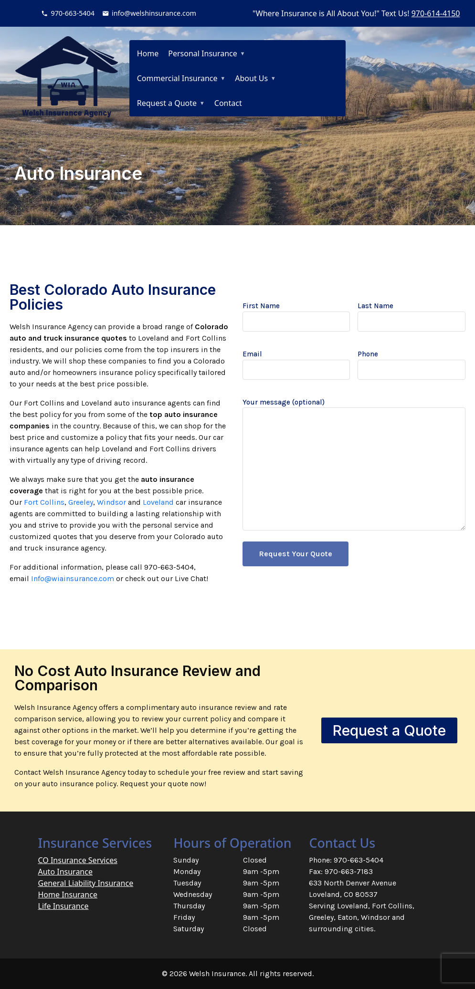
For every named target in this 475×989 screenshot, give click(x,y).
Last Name (411, 314)
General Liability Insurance (86, 883)
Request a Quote (167, 103)
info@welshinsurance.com (154, 13)
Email (296, 362)
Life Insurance (63, 906)
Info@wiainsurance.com (72, 578)
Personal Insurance (202, 53)
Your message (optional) (354, 465)
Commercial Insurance (177, 78)
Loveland (158, 502)
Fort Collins (44, 502)
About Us (251, 78)
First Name (296, 314)
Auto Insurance (65, 871)
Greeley (80, 502)
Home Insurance (67, 894)
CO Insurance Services (77, 860)
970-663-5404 (73, 13)
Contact (228, 103)
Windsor (111, 502)
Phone (411, 362)
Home (148, 53)
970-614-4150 (436, 13)
